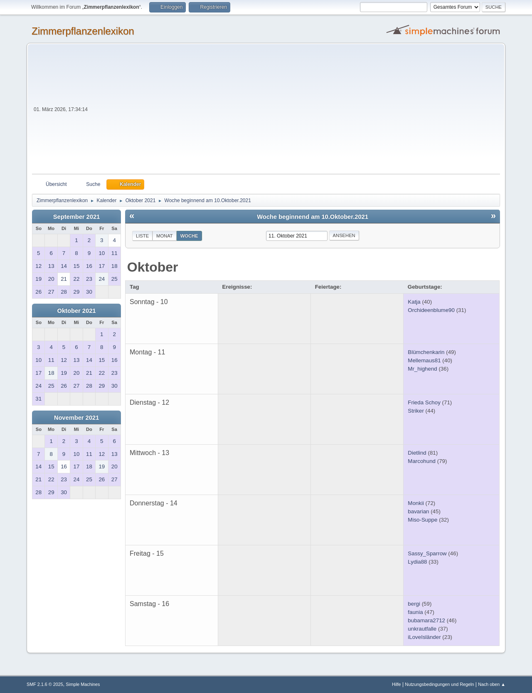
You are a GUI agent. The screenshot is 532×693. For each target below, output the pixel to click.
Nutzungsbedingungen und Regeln (439, 684)
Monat (164, 235)
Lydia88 (417, 562)
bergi (414, 604)
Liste (142, 235)
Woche (189, 235)
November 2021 (76, 417)
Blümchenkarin (426, 352)
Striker (416, 411)
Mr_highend (422, 369)
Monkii (416, 503)
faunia (415, 612)
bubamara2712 (426, 620)
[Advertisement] (294, 111)
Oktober (152, 267)
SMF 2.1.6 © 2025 (45, 684)
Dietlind (417, 453)
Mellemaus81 (424, 360)
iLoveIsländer (424, 637)
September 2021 (76, 216)
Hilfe (396, 684)
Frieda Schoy (424, 402)
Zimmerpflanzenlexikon (83, 31)
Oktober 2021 (76, 310)
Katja (414, 302)
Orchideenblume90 (431, 310)
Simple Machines (83, 684)
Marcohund (422, 461)
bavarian (418, 511)
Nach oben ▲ (491, 684)
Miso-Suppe (422, 520)
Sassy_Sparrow (427, 553)
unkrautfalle (422, 629)
